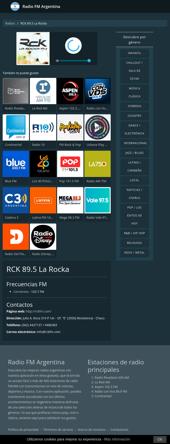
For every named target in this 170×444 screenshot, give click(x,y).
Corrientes (21, 292)
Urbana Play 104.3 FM (102, 145)
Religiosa (134, 243)
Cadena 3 (11, 217)
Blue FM (10, 181)
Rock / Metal (134, 252)
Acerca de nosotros (92, 429)
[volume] (75, 60)
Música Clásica (134, 92)
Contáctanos (119, 429)
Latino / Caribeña (135, 166)
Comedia (134, 106)
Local (134, 180)
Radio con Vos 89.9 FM (103, 108)
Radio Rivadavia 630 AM (22, 108)
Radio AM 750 (96, 181)
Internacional (135, 143)
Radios (10, 23)
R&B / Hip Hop (134, 233)
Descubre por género (134, 39)
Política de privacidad (23, 429)
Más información (117, 439)
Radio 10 (38, 145)
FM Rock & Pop (70, 145)
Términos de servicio (58, 429)
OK (159, 439)
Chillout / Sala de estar (134, 71)
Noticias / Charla (135, 194)
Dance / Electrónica (135, 129)
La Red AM (39, 108)
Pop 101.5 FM (69, 181)
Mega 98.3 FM (69, 217)
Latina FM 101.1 (43, 217)
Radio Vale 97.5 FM (100, 217)
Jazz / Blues (135, 153)
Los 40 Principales (45, 181)
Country (134, 116)
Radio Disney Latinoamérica (52, 254)
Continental (13, 145)
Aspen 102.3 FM (70, 108)
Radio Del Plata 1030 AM (22, 254)
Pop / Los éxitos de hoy (134, 215)
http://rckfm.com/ (38, 311)
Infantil (134, 53)
